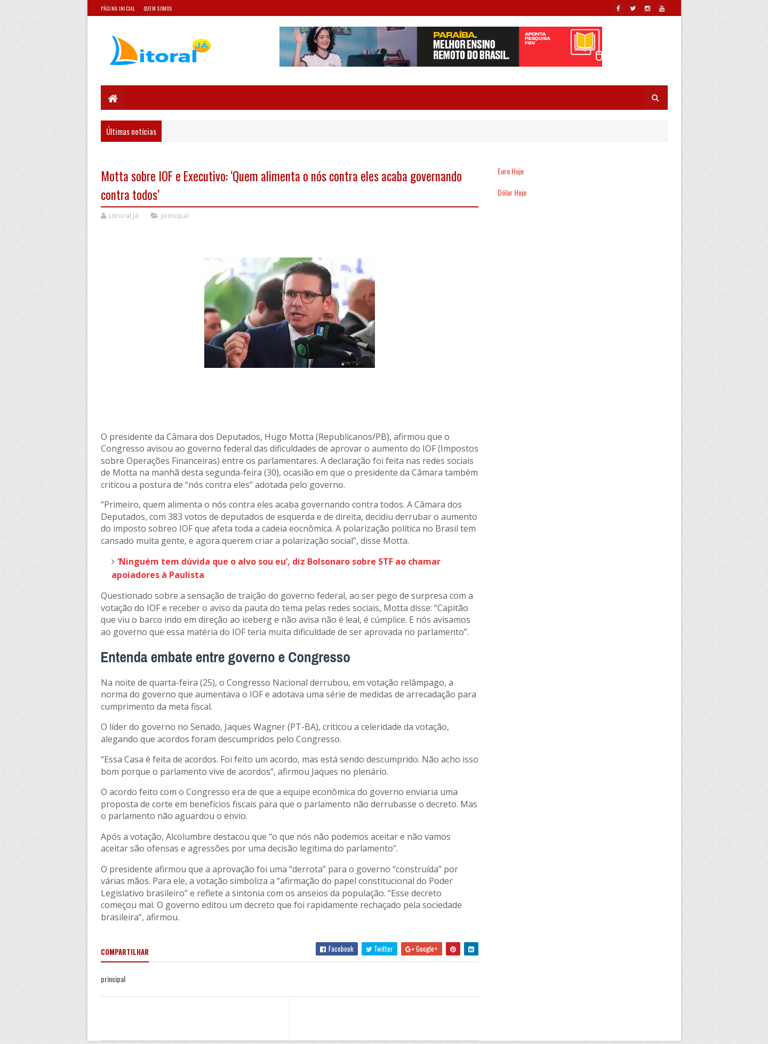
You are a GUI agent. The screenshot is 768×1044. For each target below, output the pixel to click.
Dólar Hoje (512, 192)
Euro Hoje (511, 170)
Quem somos (157, 8)
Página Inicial (118, 8)
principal (175, 215)
